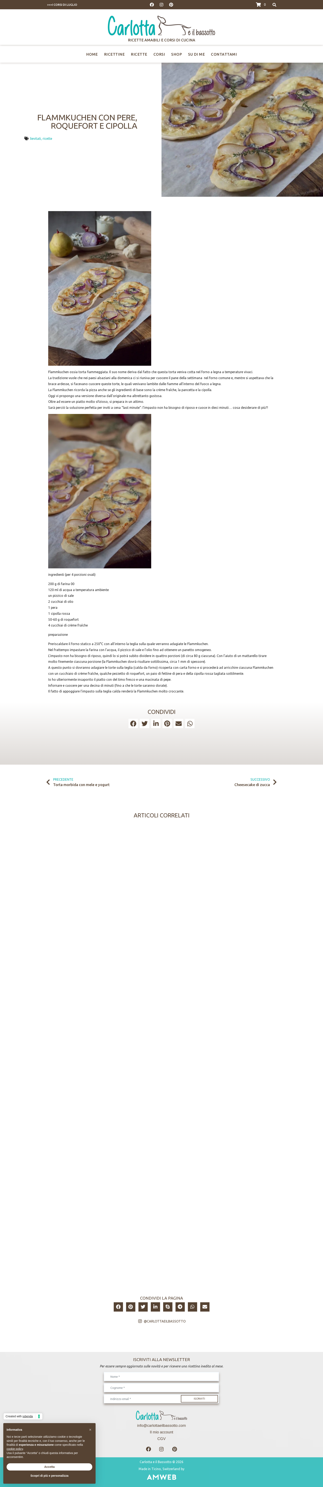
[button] (133, 723)
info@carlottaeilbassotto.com (161, 1425)
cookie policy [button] (15, 1449)
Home (92, 54)
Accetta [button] (49, 1466)
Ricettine (114, 54)
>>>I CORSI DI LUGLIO (62, 4)
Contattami (224, 54)
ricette (47, 138)
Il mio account (161, 1432)
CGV (161, 1438)
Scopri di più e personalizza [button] (49, 1475)
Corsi (159, 54)
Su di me (196, 54)
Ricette (139, 54)
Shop (176, 54)
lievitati (35, 138)
